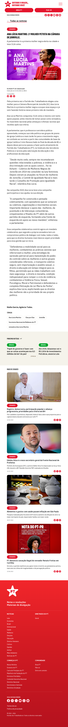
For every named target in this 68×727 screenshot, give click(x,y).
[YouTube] (54, 15)
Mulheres (10, 633)
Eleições (10, 635)
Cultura (9, 644)
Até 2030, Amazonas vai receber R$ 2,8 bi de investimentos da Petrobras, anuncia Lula (52, 351)
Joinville (42, 317)
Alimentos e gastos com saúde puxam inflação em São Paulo (33, 511)
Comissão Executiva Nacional (17, 679)
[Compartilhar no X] (57, 420)
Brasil (11, 345)
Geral (37, 618)
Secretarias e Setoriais (14, 685)
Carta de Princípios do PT (15, 670)
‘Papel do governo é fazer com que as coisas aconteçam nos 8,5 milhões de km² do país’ (21, 351)
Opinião (9, 647)
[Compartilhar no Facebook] (8, 96)
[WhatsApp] (57, 15)
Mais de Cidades (12, 369)
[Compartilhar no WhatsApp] (14, 96)
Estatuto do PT (12, 667)
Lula (8, 618)
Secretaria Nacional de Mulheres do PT (22, 322)
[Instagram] (48, 15)
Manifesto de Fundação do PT (17, 673)
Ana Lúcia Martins (15, 317)
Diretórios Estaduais (13, 688)
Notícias (10, 614)
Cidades (12, 405)
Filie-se (49, 10)
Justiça (9, 650)
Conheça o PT (12, 660)
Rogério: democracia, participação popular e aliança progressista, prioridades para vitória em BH (29, 410)
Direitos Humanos (13, 641)
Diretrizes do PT (41, 614)
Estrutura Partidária (13, 676)
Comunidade (40, 660)
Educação (10, 638)
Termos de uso (12, 706)
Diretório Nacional (13, 682)
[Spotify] (60, 15)
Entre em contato (41, 670)
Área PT (19, 10)
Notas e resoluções (16, 602)
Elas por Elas (30, 317)
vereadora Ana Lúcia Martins (19, 327)
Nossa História (12, 665)
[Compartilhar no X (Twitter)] (11, 96)
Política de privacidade (14, 709)
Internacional (11, 627)
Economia (10, 621)
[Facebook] (46, 15)
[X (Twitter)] (51, 15)
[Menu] (60, 4)
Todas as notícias (17, 21)
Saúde (9, 630)
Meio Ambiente (12, 653)
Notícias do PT (12, 656)
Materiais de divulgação (18, 605)
